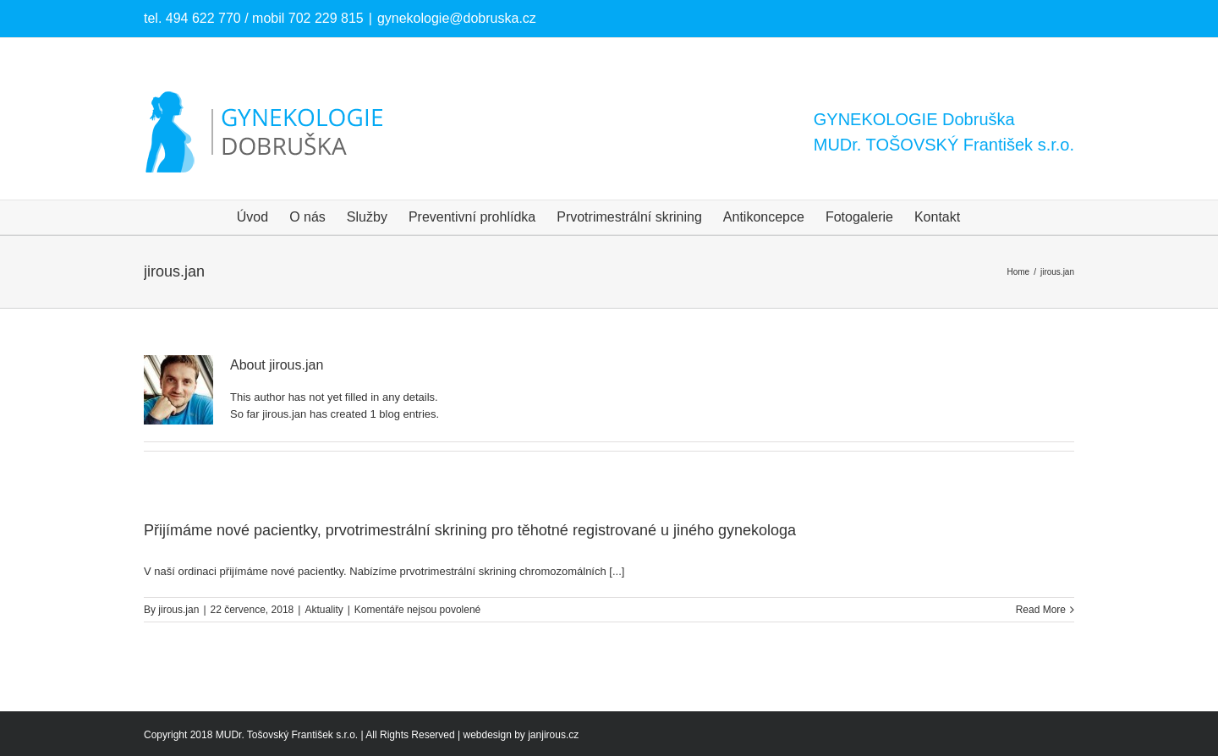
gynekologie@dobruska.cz (456, 18)
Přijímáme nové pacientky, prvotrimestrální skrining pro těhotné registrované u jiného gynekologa (470, 530)
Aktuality (323, 610)
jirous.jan (178, 610)
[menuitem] (252, 217)
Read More (1041, 610)
